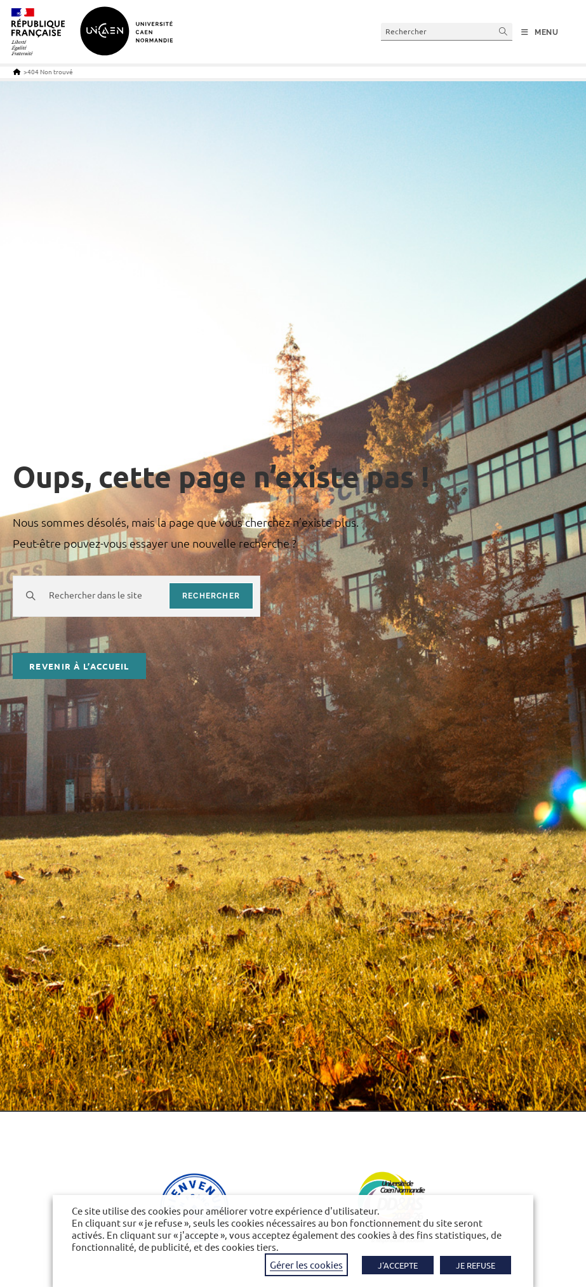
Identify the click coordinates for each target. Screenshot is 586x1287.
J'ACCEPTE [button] (398, 1265)
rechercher (211, 595)
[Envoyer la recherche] (503, 31)
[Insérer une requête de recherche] (446, 31)
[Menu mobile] (540, 32)
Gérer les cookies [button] (306, 1264)
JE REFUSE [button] (475, 1265)
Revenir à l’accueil (79, 666)
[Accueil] (16, 71)
